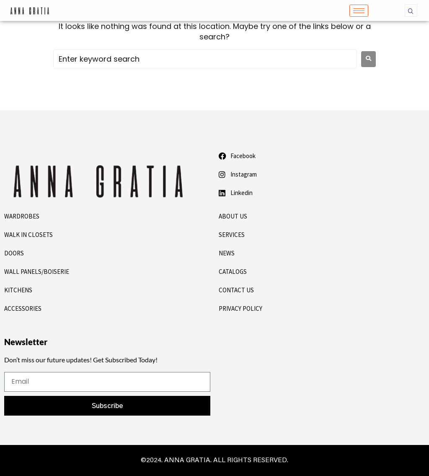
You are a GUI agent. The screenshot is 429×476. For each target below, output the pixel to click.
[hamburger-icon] (358, 11)
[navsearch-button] (411, 10)
